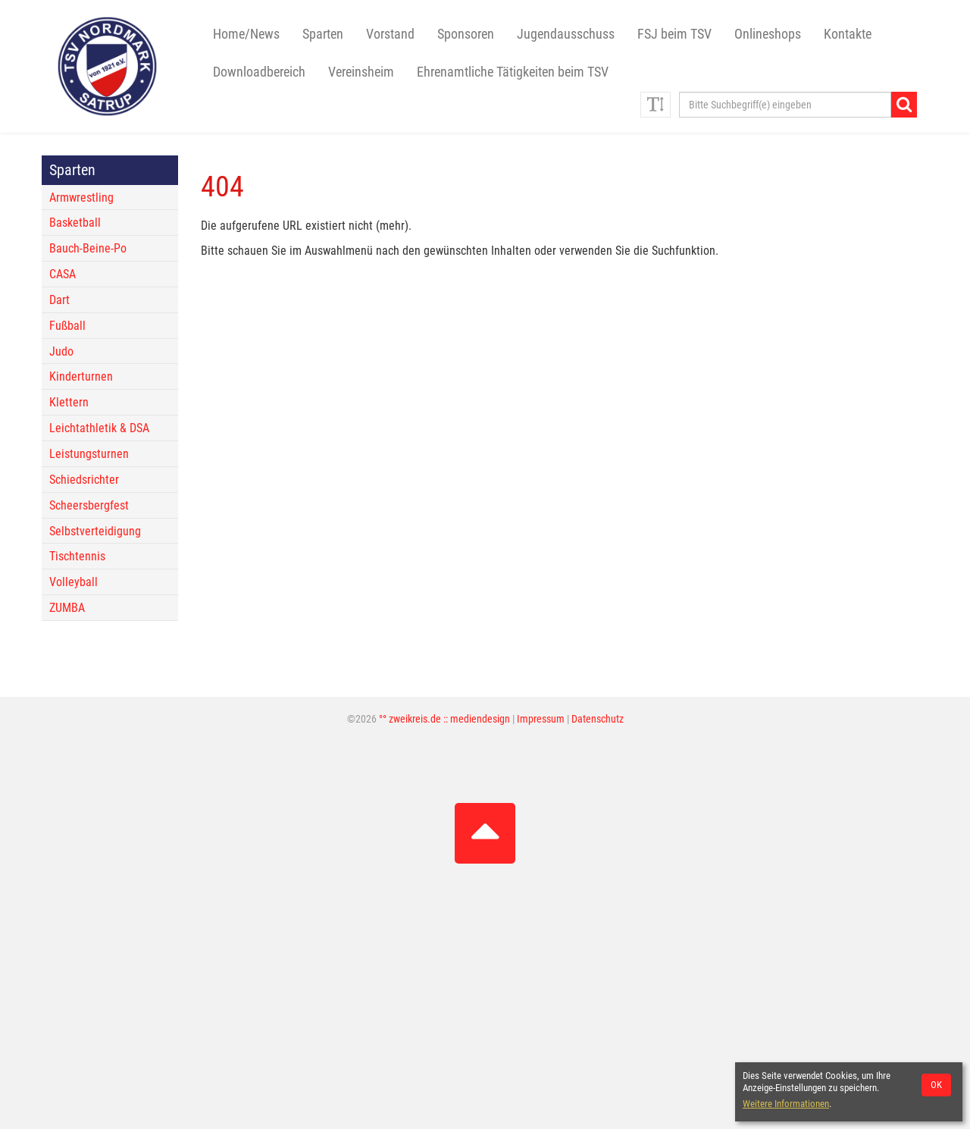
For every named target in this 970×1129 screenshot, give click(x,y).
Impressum (541, 719)
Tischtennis (77, 556)
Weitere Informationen (786, 1103)
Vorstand (390, 34)
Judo (61, 351)
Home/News (246, 34)
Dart (59, 300)
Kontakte (847, 34)
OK (936, 1084)
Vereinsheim (361, 72)
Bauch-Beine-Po (88, 248)
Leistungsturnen (89, 454)
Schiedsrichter (84, 479)
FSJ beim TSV (674, 34)
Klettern (69, 402)
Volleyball (73, 582)
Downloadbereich (259, 72)
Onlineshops (767, 34)
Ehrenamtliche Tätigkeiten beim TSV (513, 72)
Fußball (67, 325)
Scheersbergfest (89, 505)
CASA (62, 274)
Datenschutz (597, 719)
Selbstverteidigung (95, 531)
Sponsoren (465, 34)
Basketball (75, 222)
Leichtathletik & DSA (99, 428)
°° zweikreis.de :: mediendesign (444, 719)
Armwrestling (81, 197)
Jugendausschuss (566, 34)
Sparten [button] (322, 34)
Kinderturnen (81, 376)
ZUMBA (67, 608)
